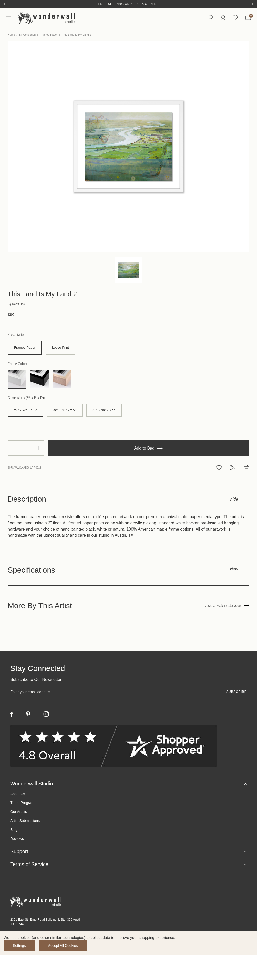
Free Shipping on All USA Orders (128, 3)
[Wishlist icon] (235, 18)
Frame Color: (17, 364)
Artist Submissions (25, 821)
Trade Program (22, 803)
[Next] (252, 3)
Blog (13, 830)
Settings (19, 945)
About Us (17, 794)
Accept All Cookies (63, 945)
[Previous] (4, 3)
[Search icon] (211, 18)
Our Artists (18, 812)
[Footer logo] (128, 901)
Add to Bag (148, 448)
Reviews (17, 839)
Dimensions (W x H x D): (26, 398)
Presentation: (17, 334)
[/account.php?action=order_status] (223, 18)
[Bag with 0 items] (248, 18)
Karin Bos (16, 304)
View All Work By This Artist (226, 605)
